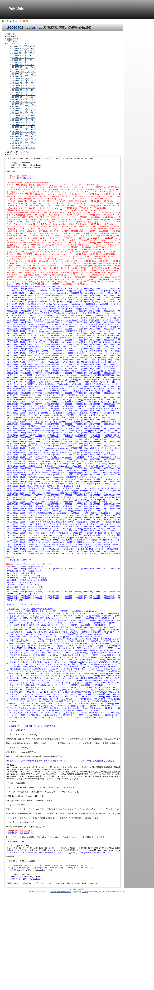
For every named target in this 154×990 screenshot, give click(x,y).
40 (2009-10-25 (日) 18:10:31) (24, 136)
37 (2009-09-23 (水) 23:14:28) (24, 129)
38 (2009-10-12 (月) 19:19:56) (24, 132)
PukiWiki (16, 8)
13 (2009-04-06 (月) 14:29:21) (24, 74)
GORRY (81, 985)
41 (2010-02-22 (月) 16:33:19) (24, 138)
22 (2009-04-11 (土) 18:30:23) (24, 95)
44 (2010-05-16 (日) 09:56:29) (24, 145)
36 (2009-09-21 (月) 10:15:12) (24, 127)
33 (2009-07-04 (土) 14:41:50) (24, 120)
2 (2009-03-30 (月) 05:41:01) (23, 48)
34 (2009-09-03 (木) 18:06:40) (24, 122)
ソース (9, 39)
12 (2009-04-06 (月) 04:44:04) (24, 72)
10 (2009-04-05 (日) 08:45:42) (24, 67)
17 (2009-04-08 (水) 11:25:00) (24, 83)
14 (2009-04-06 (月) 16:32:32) (24, 76)
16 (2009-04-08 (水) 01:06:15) (24, 81)
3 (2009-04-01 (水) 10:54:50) (23, 51)
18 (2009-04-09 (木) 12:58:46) (24, 85)
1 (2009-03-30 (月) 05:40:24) (23, 46)
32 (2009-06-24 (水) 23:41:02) (24, 118)
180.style (85, 987)
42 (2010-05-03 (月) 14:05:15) (24, 141)
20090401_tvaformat (24, 27)
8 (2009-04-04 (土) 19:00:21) (23, 62)
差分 (9, 36)
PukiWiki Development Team (60, 987)
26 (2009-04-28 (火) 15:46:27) (24, 104)
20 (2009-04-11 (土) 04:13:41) (24, 90)
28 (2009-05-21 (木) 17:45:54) (24, 108)
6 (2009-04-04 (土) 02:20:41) (23, 58)
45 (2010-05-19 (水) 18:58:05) (24, 148)
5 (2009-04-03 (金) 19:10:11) (23, 55)
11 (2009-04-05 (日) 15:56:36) (24, 69)
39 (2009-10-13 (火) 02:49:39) (24, 134)
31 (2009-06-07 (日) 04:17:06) (24, 115)
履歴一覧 (10, 34)
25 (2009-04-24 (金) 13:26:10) (24, 102)
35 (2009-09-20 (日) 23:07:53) (24, 125)
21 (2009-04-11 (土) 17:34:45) (24, 92)
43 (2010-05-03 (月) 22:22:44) (24, 143)
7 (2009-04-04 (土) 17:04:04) (23, 60)
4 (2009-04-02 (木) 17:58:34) (23, 53)
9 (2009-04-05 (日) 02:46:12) (23, 65)
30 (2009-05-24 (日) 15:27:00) (24, 113)
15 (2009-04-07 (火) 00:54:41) (24, 78)
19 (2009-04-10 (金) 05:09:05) (24, 88)
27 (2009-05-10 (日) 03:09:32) (24, 106)
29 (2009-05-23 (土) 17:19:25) (24, 111)
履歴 (9, 41)
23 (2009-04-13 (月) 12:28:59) (24, 97)
